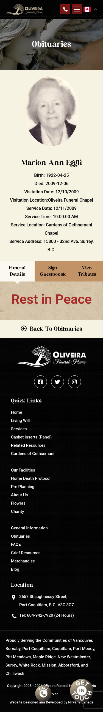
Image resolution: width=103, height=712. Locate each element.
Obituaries (20, 536)
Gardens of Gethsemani (32, 453)
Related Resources (28, 445)
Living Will (20, 420)
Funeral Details (17, 271)
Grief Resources (25, 552)
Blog (15, 569)
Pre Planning (22, 486)
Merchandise (23, 561)
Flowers (18, 503)
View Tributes (87, 271)
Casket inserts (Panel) (31, 437)
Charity (17, 511)
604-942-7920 (40, 615)
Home (16, 412)
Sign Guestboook (53, 271)
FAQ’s (16, 544)
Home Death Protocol (31, 478)
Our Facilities (23, 470)
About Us (19, 494)
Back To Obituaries (56, 329)
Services (19, 428)
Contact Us (65, 9)
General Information (29, 528)
